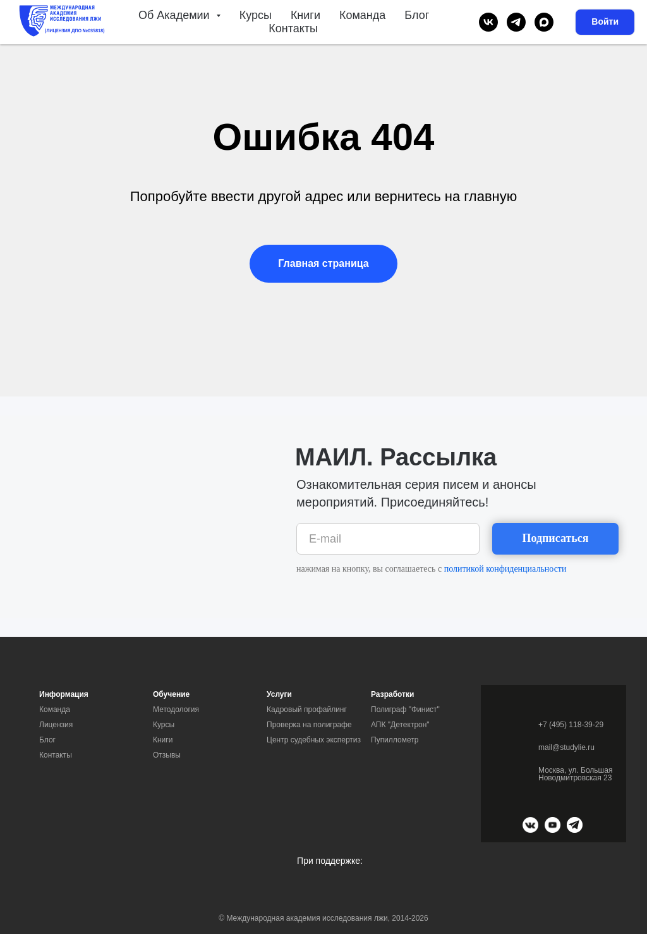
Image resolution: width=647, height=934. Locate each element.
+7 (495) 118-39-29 (570, 724)
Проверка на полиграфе (309, 724)
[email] (388, 539)
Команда (362, 15)
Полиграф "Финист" (405, 709)
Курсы (255, 15)
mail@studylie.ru (566, 747)
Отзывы (167, 755)
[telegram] (516, 22)
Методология (176, 709)
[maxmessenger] (544, 22)
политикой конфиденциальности (505, 569)
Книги (305, 15)
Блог (416, 15)
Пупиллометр (394, 739)
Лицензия (56, 724)
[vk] (488, 22)
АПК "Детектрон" (400, 724)
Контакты (293, 28)
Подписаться (555, 538)
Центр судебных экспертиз (314, 739)
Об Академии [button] (175, 15)
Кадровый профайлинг (307, 709)
